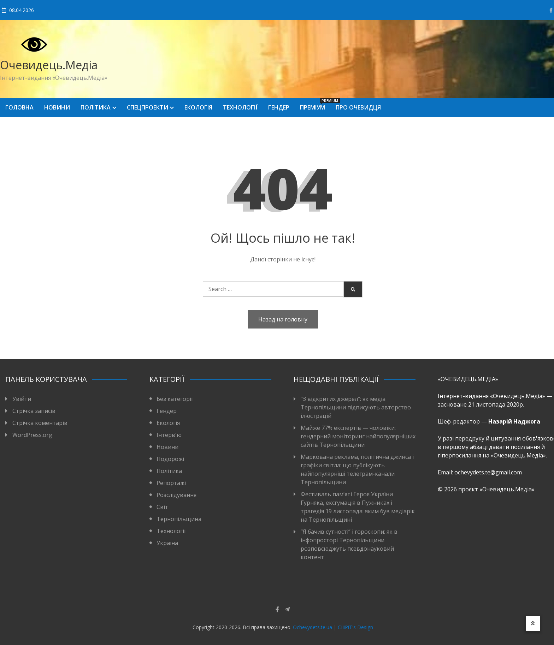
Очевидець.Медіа (49, 64)
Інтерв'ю (169, 435)
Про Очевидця (358, 107)
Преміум (315, 104)
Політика (96, 107)
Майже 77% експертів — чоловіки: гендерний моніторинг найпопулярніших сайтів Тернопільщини (358, 436)
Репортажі (171, 483)
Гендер (278, 107)
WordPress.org (32, 435)
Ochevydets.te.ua (312, 627)
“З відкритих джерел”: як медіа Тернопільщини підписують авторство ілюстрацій (356, 407)
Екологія (198, 107)
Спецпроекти (147, 107)
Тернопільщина (179, 519)
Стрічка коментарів (39, 423)
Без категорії (175, 399)
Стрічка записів (33, 411)
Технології (240, 107)
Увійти (21, 399)
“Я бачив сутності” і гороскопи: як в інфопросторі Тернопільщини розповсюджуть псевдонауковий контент (349, 544)
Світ (162, 507)
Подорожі (170, 459)
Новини (57, 107)
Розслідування (176, 495)
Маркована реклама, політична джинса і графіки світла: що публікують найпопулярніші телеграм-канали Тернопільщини (357, 469)
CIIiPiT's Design (355, 627)
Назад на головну (282, 319)
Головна (19, 107)
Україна (167, 543)
